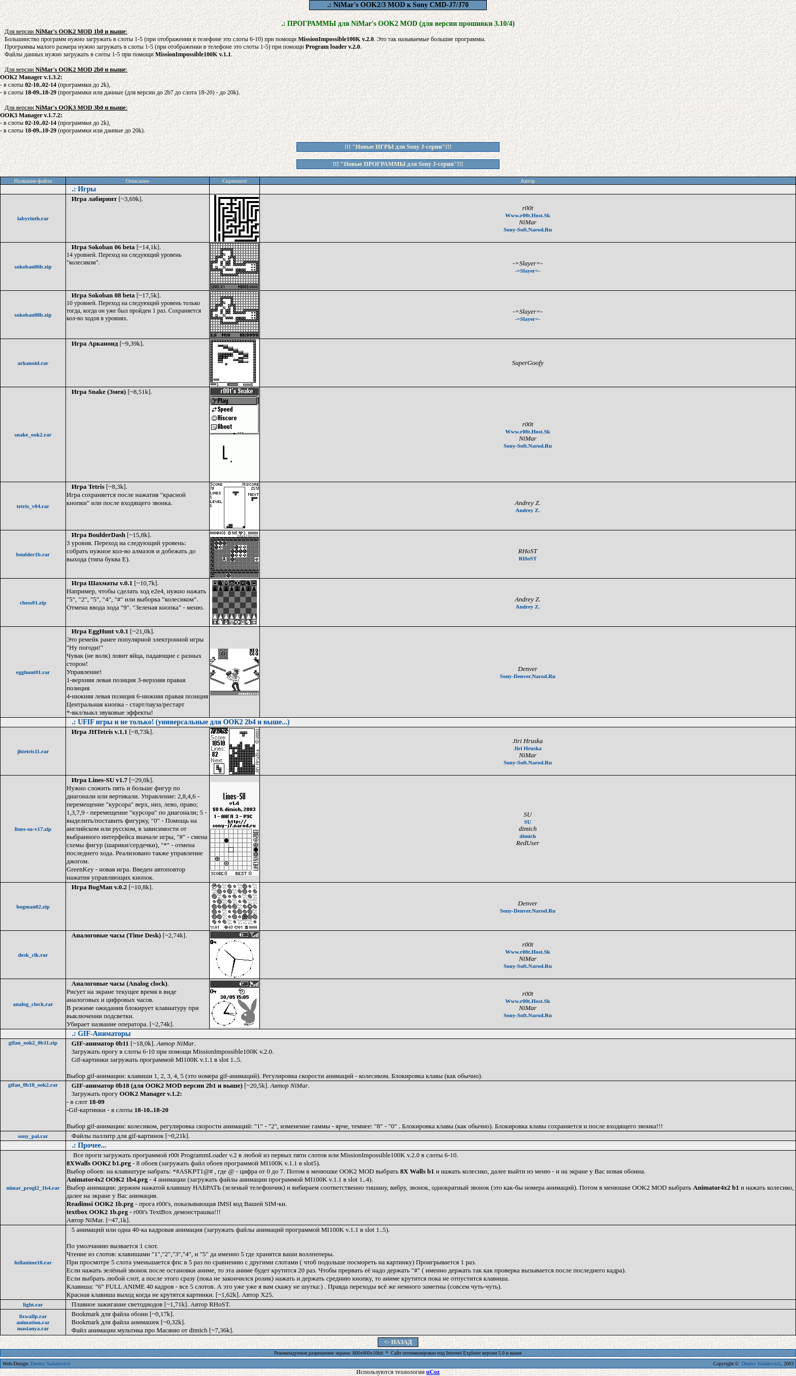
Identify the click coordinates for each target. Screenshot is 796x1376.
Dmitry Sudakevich (50, 1363)
